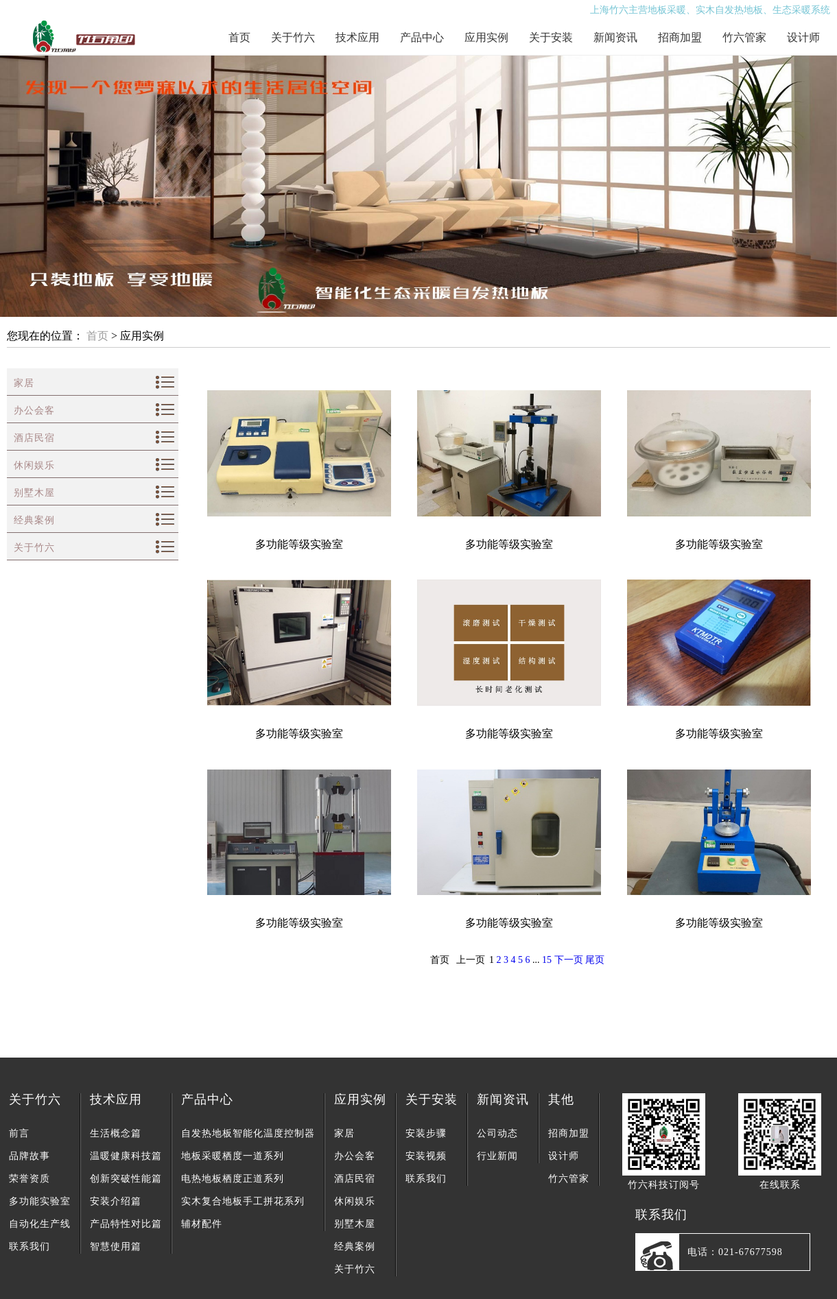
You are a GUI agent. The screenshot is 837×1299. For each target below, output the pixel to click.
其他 (561, 1099)
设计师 (803, 37)
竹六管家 (744, 37)
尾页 (594, 960)
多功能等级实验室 (299, 544)
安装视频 (426, 1156)
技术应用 (357, 37)
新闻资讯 (615, 37)
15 (547, 960)
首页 (239, 37)
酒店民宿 (34, 438)
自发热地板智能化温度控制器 (248, 1133)
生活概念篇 (115, 1133)
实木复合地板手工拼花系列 (243, 1201)
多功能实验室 (40, 1201)
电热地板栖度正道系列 (232, 1178)
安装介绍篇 (115, 1201)
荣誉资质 (29, 1178)
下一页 (568, 960)
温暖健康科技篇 (126, 1156)
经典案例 (34, 520)
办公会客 (34, 410)
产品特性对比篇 (126, 1224)
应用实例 (486, 37)
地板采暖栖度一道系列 (232, 1156)
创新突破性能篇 (126, 1178)
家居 (24, 383)
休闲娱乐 (34, 465)
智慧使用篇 (115, 1246)
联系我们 (29, 1246)
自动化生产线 (40, 1224)
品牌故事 (29, 1156)
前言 (19, 1133)
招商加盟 (680, 37)
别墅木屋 (34, 493)
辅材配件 (201, 1224)
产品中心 (422, 37)
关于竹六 (293, 37)
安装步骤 (426, 1133)
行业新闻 (497, 1156)
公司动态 (497, 1133)
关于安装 (551, 37)
